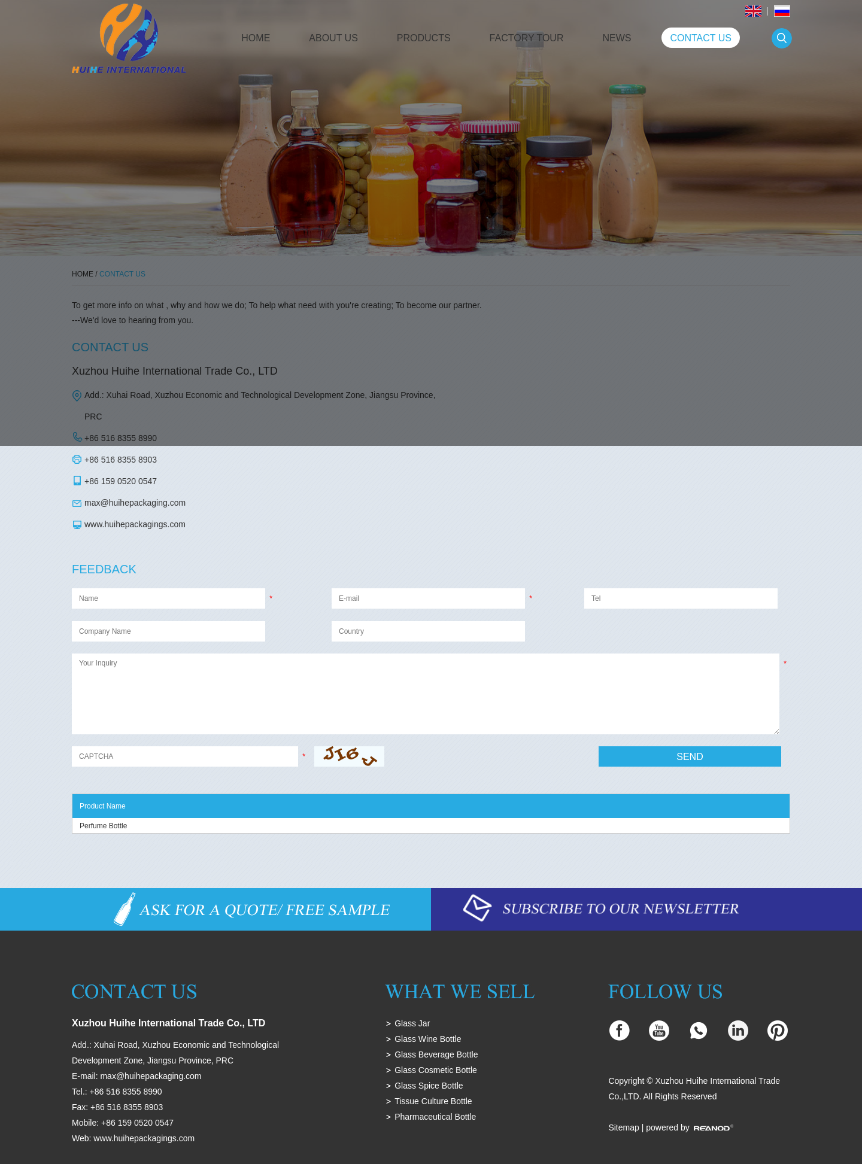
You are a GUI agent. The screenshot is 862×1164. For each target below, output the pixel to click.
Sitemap (623, 1127)
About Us (333, 38)
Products (424, 38)
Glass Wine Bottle (427, 1039)
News (616, 38)
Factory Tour (527, 38)
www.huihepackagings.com (135, 524)
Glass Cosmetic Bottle (435, 1070)
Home (255, 38)
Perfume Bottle (103, 826)
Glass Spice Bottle (428, 1085)
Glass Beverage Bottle (436, 1054)
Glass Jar (412, 1023)
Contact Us (701, 38)
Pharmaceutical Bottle (435, 1117)
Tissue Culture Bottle (433, 1101)
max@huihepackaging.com (135, 502)
